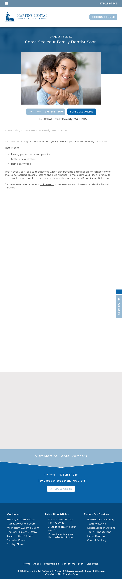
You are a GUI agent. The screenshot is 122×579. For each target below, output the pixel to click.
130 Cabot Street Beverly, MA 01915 (62, 119)
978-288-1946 (18, 184)
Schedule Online (103, 17)
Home (8, 130)
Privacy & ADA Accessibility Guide (72, 571)
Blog (17, 130)
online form (47, 184)
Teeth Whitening (96, 523)
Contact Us (68, 563)
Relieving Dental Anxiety (100, 519)
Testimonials (51, 563)
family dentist (93, 178)
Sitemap (100, 571)
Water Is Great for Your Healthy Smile (60, 521)
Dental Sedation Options (101, 527)
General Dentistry (96, 540)
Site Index (93, 563)
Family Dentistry (96, 536)
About (37, 563)
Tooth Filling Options (99, 532)
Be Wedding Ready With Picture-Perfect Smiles (61, 536)
